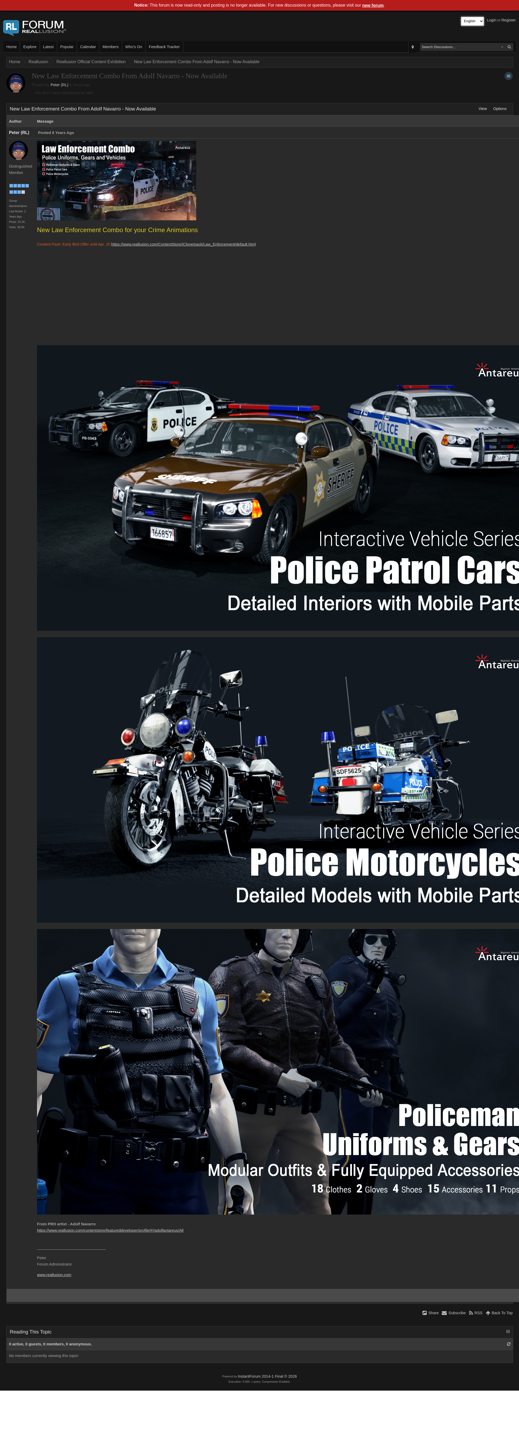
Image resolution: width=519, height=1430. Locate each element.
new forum (373, 5)
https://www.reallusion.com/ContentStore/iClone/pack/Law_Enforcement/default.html (183, 244)
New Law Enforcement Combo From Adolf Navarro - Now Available (196, 61)
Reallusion (38, 61)
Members (110, 46)
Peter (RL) (59, 85)
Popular (67, 46)
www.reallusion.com (54, 1275)
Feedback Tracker (164, 46)
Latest (48, 46)
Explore (30, 46)
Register (508, 20)
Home (11, 46)
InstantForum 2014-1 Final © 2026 (267, 1376)
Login (492, 20)
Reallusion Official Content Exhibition (91, 61)
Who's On (133, 46)
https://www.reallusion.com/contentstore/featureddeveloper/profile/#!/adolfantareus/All (110, 1230)
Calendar (88, 46)
